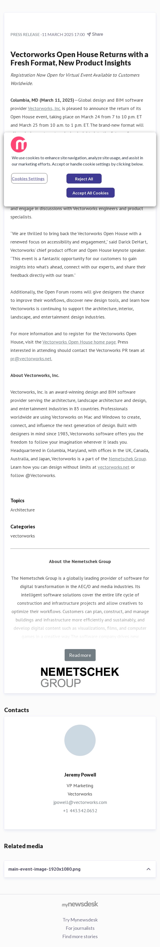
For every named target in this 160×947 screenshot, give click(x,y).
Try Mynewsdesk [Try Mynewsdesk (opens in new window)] (80, 919)
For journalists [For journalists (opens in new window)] (80, 928)
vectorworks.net (114, 467)
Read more (80, 655)
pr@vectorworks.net (30, 359)
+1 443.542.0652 (80, 811)
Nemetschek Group (127, 459)
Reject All (84, 178)
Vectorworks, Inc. (44, 108)
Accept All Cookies (90, 192)
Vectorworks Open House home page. (79, 342)
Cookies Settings (28, 178)
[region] (80, 169)
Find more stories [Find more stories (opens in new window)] (80, 936)
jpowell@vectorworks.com (80, 802)
